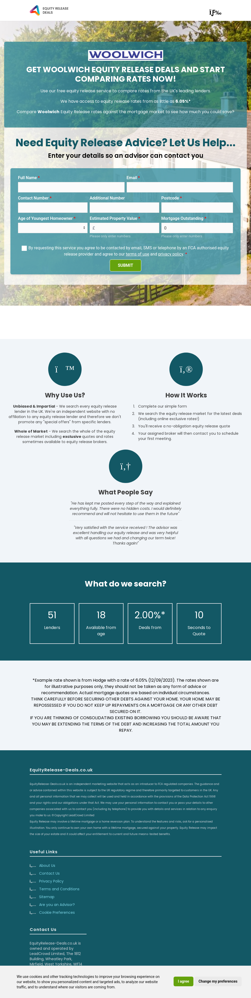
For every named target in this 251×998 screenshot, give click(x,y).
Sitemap (46, 896)
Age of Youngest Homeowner (45, 218)
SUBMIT (125, 265)
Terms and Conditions (59, 889)
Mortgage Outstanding (182, 218)
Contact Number (33, 198)
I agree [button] (183, 981)
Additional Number (107, 198)
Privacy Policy (51, 881)
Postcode (170, 198)
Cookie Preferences (57, 912)
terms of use (137, 254)
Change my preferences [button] (218, 981)
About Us (47, 865)
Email (132, 177)
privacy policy (170, 254)
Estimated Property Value (113, 218)
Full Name (27, 177)
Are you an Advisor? (57, 904)
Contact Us (49, 873)
